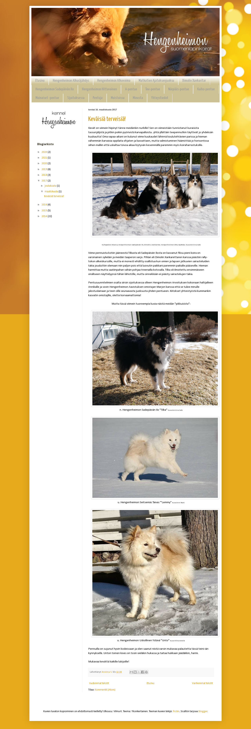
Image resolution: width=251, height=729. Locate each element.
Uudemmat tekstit (99, 683)
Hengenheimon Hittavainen (99, 89)
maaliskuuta (52, 191)
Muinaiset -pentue (47, 98)
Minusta (138, 98)
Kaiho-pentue (206, 89)
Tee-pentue (152, 89)
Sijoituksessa (76, 98)
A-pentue (131, 89)
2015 (45, 210)
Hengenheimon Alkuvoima (113, 80)
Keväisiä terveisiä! (107, 119)
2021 (45, 157)
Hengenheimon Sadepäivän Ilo (54, 89)
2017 (45, 180)
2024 (45, 152)
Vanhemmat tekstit (202, 683)
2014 (45, 216)
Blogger (202, 711)
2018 (45, 175)
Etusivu (40, 80)
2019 (45, 169)
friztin (176, 711)
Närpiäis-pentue (178, 89)
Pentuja (98, 98)
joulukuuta (51, 185)
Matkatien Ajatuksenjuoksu (156, 80)
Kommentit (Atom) (105, 689)
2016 (45, 204)
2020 (45, 163)
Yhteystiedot (159, 98)
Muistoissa (118, 98)
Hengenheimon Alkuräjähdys (71, 80)
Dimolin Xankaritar (194, 80)
